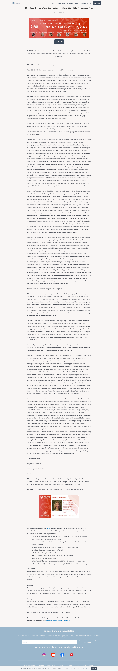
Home (52, 3)
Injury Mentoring (60, 3)
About (77, 3)
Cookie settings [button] (85, 668)
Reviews (83, 3)
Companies (69, 3)
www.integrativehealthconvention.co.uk (58, 621)
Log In (89, 3)
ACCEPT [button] (94, 668)
